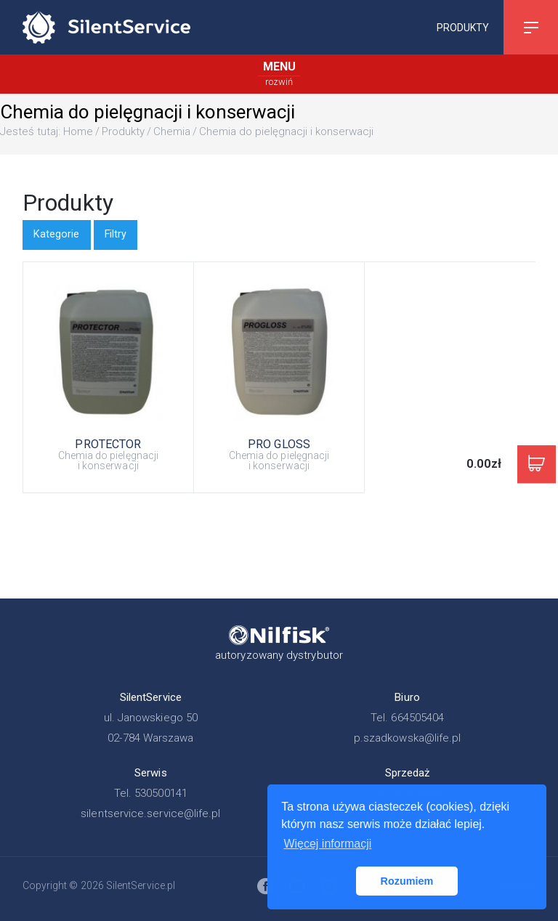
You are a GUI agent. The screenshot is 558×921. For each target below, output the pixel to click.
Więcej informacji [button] (327, 843)
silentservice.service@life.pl (150, 813)
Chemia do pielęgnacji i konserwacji (286, 131)
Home (78, 131)
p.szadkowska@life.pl (407, 737)
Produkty (463, 27)
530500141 (160, 793)
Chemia (171, 131)
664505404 (417, 717)
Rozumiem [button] (407, 881)
